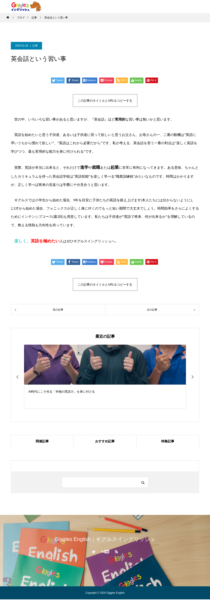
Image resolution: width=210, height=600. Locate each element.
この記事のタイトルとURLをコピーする (105, 100)
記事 (35, 45)
